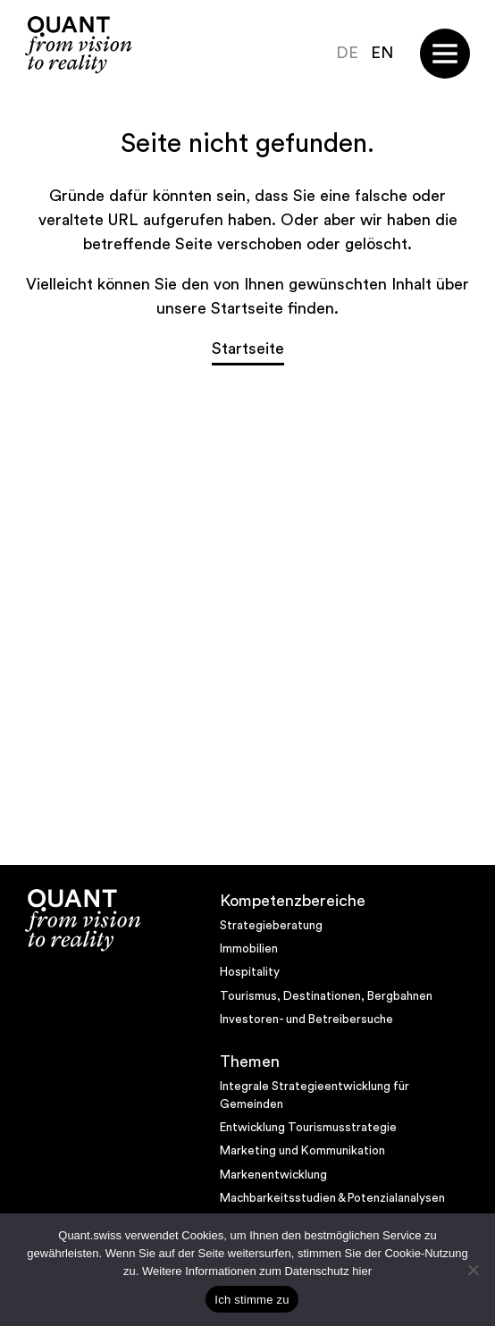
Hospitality (250, 972)
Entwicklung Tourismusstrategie (308, 1127)
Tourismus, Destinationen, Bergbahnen (326, 996)
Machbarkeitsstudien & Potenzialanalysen (332, 1198)
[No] (473, 1270)
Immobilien (249, 949)
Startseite (248, 348)
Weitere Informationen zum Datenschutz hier (257, 1271)
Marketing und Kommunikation (302, 1151)
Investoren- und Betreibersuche (306, 1019)
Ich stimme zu (251, 1299)
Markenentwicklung (273, 1175)
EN (382, 53)
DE (347, 53)
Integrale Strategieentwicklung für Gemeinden (314, 1095)
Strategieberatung (271, 925)
